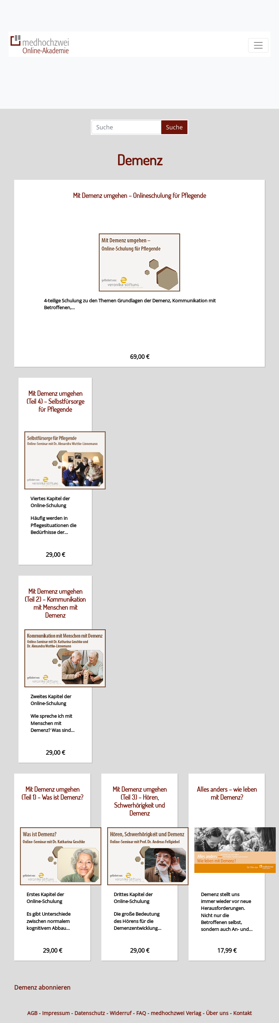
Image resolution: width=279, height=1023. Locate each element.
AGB (32, 1013)
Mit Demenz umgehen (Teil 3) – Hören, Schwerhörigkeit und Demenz (140, 801)
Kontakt (242, 1013)
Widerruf (121, 1013)
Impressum (56, 1013)
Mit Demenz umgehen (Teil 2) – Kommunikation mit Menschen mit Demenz (55, 603)
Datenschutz (89, 1013)
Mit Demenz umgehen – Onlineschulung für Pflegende (139, 195)
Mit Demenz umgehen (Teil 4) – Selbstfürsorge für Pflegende (55, 401)
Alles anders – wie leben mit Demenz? (227, 793)
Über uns (217, 1013)
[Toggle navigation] (258, 45)
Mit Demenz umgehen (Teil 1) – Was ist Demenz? (52, 793)
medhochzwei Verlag (176, 1013)
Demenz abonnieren (42, 987)
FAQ (141, 1013)
